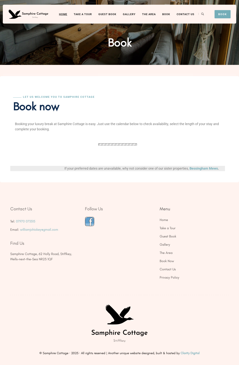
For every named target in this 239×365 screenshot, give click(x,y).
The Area (149, 14)
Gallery (129, 14)
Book (166, 14)
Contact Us (185, 14)
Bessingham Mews (204, 168)
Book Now (167, 262)
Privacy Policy (169, 279)
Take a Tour (83, 14)
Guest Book (107, 14)
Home (63, 14)
